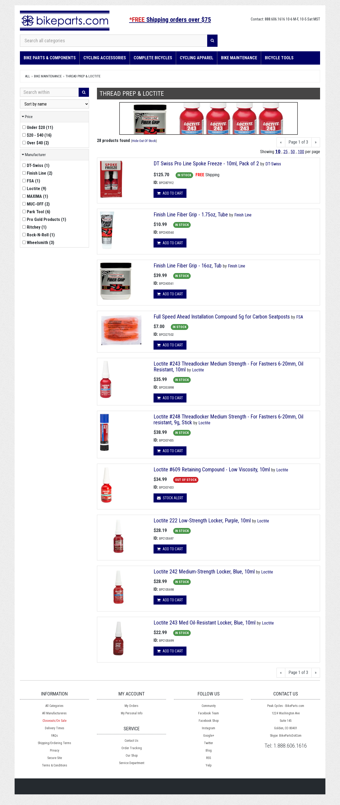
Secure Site (54, 758)
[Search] (212, 41)
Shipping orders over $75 (170, 19)
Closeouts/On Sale (54, 721)
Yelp (208, 765)
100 (301, 151)
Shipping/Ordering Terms (54, 743)
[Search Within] (49, 92)
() (37, 127)
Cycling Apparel (196, 57)
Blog (209, 750)
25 (285, 151)
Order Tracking (131, 748)
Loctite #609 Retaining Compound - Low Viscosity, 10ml (212, 469)
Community (209, 706)
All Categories (54, 706)
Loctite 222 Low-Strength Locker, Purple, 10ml (202, 520)
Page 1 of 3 (298, 142)
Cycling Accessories (104, 57)
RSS (208, 758)
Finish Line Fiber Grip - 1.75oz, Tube (191, 214)
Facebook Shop (209, 721)
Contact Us (131, 741)
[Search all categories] (113, 41)
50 (293, 151)
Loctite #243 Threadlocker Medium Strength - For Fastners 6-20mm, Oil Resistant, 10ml (228, 366)
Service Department (131, 763)
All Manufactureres (54, 713)
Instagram (208, 728)
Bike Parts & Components (50, 57)
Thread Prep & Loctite (83, 76)
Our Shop (132, 755)
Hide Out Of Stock (144, 141)
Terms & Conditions (54, 765)
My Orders (131, 706)
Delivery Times (54, 728)
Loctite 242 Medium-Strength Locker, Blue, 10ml (204, 571)
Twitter (208, 743)
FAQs (54, 735)
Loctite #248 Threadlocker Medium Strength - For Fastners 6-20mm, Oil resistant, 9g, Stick (228, 419)
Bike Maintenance (239, 57)
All (27, 76)
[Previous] (281, 142)
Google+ (208, 735)
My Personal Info (131, 713)
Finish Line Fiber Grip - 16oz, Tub (188, 265)
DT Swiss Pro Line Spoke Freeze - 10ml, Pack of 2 (206, 163)
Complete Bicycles (153, 57)
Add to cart (170, 193)
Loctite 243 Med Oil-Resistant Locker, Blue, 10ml (205, 622)
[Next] (315, 142)
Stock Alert (170, 498)
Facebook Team (208, 713)
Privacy (54, 750)
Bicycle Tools (279, 57)
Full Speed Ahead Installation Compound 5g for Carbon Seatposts (222, 316)
